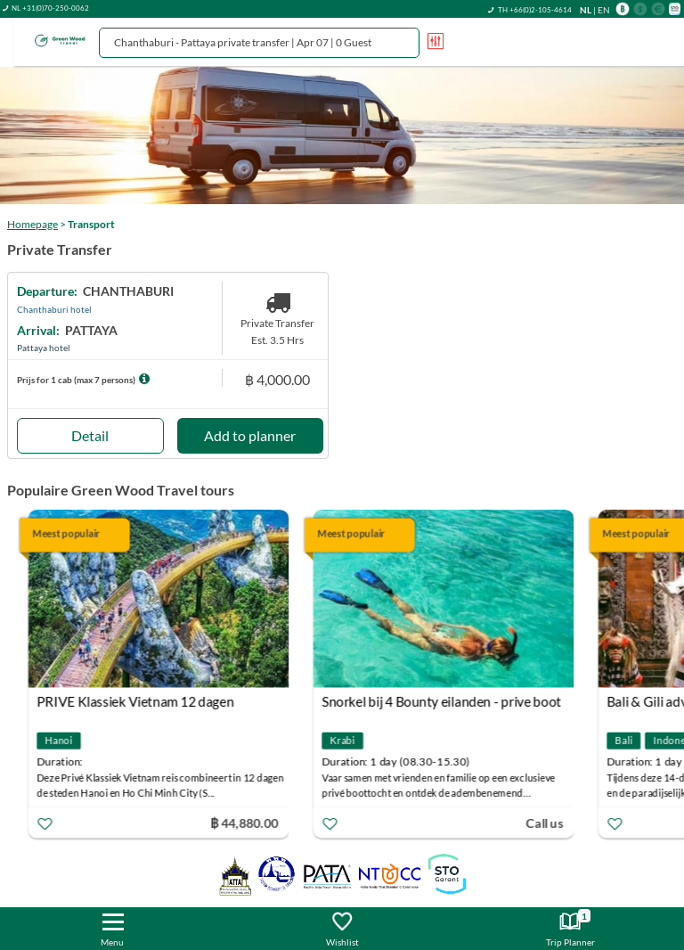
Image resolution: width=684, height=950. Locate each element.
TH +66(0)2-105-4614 (535, 9)
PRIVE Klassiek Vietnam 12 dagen (136, 701)
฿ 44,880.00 (246, 822)
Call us (546, 822)
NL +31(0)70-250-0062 (50, 8)
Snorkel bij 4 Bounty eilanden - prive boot (443, 701)
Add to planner (250, 435)
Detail (90, 435)
